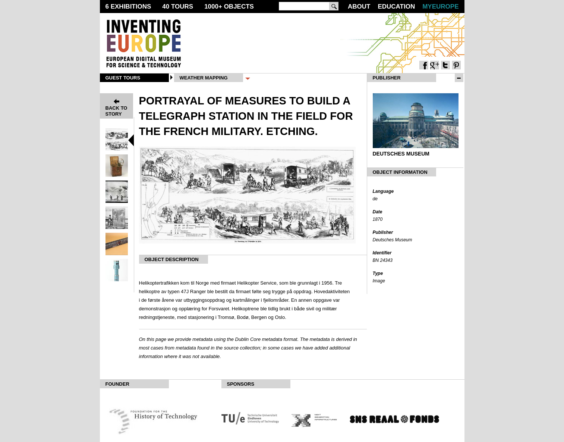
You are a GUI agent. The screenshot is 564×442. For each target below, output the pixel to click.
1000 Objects (229, 6)
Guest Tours (123, 78)
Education (396, 6)
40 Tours (177, 6)
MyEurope (440, 6)
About (359, 6)
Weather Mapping (204, 78)
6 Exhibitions (128, 6)
